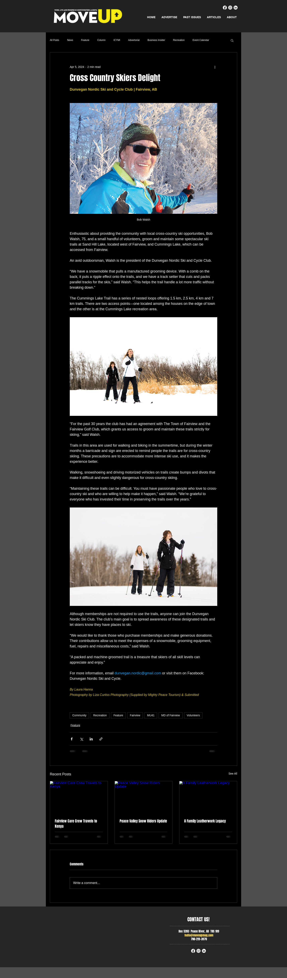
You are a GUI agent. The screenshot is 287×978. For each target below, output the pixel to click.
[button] (232, 40)
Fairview (135, 715)
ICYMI (116, 40)
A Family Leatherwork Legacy (205, 821)
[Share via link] (101, 739)
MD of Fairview (170, 715)
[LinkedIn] (236, 8)
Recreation (179, 40)
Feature (85, 40)
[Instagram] (230, 8)
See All (232, 773)
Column (101, 40)
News (70, 40)
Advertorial (134, 40)
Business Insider (156, 40)
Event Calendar (201, 40)
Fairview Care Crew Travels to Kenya (76, 823)
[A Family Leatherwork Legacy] (208, 797)
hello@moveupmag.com (199, 935)
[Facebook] (225, 8)
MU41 (150, 715)
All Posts (54, 40)
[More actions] (214, 66)
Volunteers (193, 715)
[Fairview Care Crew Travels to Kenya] (79, 797)
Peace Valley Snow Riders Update (143, 821)
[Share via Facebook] (72, 739)
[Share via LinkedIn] (91, 739)
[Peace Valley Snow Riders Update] (143, 797)
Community (79, 715)
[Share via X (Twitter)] (81, 739)
